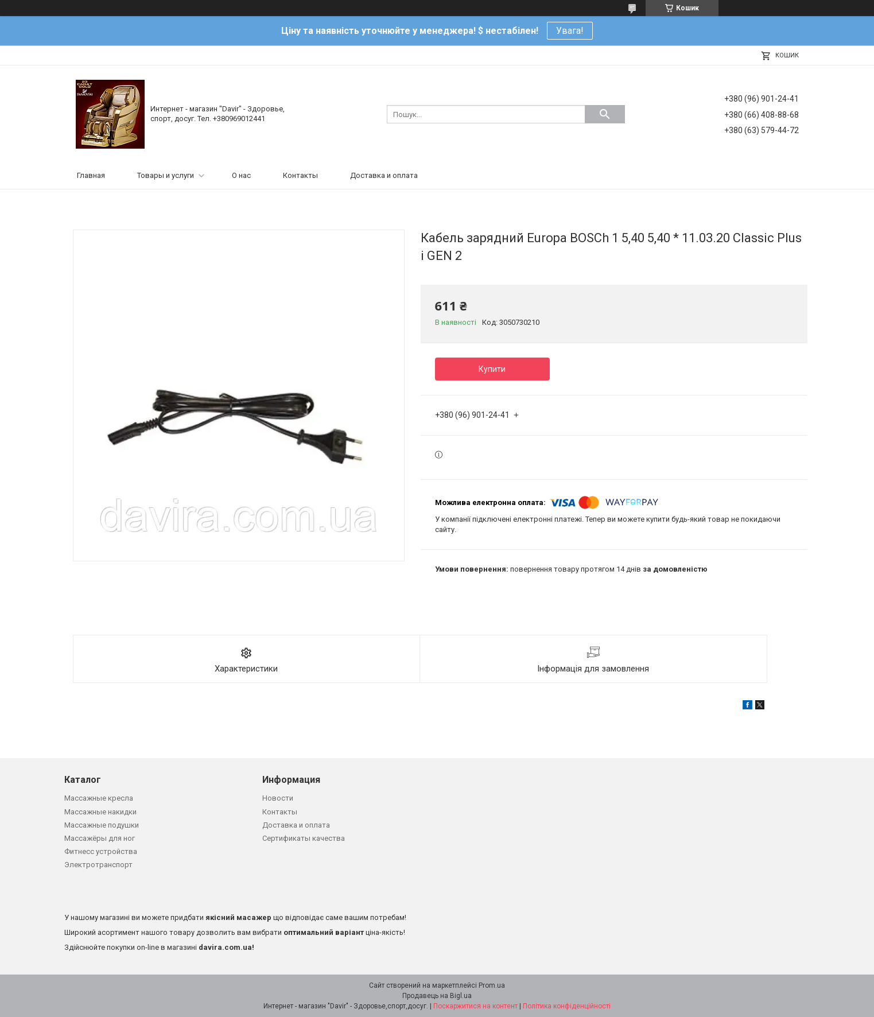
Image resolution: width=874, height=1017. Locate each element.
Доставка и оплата (384, 175)
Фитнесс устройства (100, 851)
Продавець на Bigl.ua (437, 996)
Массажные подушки (101, 825)
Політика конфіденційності (567, 1006)
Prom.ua (492, 985)
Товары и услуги (165, 175)
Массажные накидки (100, 812)
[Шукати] (605, 114)
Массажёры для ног (99, 838)
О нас (241, 175)
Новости (277, 798)
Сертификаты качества (303, 838)
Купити (492, 369)
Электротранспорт (98, 864)
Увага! (570, 30)
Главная (91, 175)
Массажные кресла (98, 798)
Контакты (300, 175)
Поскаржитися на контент (475, 1006)
